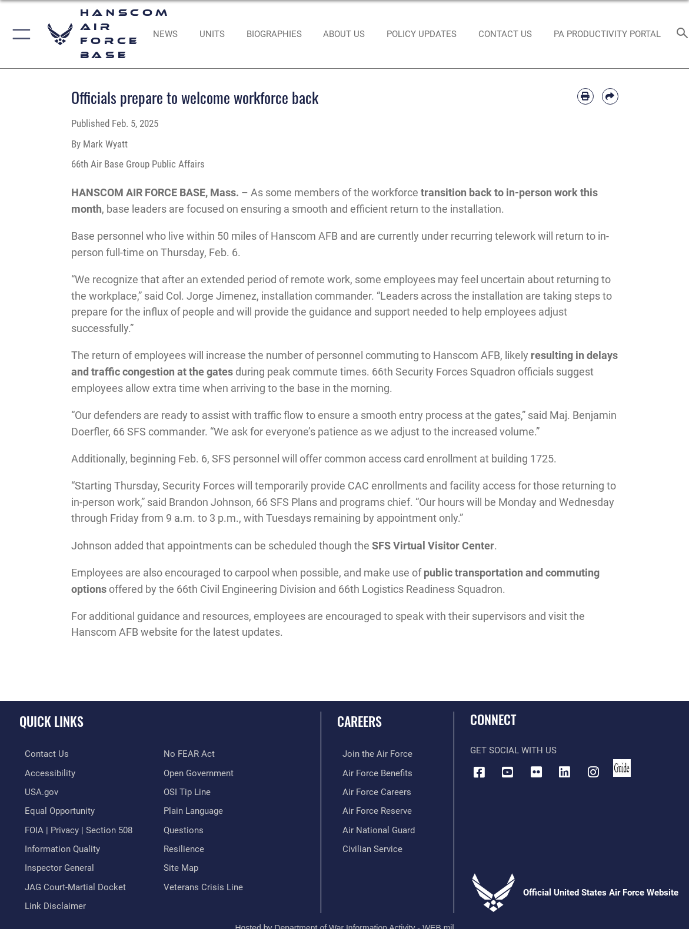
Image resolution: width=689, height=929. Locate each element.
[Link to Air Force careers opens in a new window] (371, 791)
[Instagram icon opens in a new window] (593, 772)
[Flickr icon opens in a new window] (536, 772)
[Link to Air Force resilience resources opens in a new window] (184, 846)
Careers (359, 721)
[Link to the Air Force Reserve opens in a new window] (372, 809)
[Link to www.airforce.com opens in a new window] (372, 754)
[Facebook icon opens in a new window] (479, 772)
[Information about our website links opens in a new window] (50, 902)
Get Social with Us (513, 750)
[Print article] (585, 96)
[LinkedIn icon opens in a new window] (565, 772)
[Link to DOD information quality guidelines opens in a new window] (57, 846)
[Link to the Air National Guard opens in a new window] (373, 828)
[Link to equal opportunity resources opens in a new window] (54, 809)
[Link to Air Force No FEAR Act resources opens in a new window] (189, 754)
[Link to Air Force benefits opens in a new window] (372, 772)
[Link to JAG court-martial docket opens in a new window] (70, 883)
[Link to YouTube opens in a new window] (508, 772)
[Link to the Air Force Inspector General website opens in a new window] (54, 865)
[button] (19, 34)
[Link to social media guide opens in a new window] (622, 768)
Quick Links (51, 721)
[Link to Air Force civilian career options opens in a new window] (367, 846)
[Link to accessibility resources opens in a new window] (44, 772)
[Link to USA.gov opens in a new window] (36, 791)
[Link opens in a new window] (422, 34)
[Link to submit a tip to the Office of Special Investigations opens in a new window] (187, 791)
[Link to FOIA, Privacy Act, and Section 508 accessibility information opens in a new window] (73, 828)
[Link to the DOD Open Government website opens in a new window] (199, 772)
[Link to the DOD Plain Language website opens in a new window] (193, 809)
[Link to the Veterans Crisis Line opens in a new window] (203, 883)
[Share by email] (610, 96)
